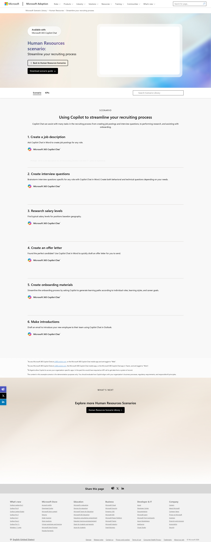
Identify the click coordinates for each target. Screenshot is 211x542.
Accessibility (173, 522)
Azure (139, 503)
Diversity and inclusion (176, 519)
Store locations (47, 519)
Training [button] (119, 4)
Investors (172, 515)
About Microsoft (174, 506)
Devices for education (81, 506)
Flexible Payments (47, 528)
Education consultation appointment (85, 515)
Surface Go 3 (14, 515)
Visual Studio (141, 525)
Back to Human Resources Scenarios (49, 63)
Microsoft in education (81, 503)
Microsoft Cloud (110, 503)
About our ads (179, 537)
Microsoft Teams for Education (83, 509)
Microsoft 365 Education (81, 512)
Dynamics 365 (109, 509)
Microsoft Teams (110, 519)
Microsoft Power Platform (113, 515)
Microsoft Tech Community (146, 515)
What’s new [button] (149, 4)
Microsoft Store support (49, 509)
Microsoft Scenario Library (36, 10)
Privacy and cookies (123, 537)
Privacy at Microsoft (175, 512)
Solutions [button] (94, 4)
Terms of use (136, 537)
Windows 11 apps (15, 525)
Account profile (47, 503)
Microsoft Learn (142, 512)
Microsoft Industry (111, 522)
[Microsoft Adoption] (37, 4)
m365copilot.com (60, 361)
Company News (174, 509)
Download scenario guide (41, 71)
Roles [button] (57, 4)
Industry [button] (81, 4)
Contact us (109, 537)
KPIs (47, 92)
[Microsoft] (12, 4)
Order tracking (46, 515)
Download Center (47, 506)
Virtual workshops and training (52, 522)
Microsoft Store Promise (49, 525)
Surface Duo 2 (14, 519)
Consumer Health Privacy (152, 537)
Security (171, 525)
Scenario (37, 92)
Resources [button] (107, 4)
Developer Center (143, 506)
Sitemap (88, 537)
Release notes (98, 537)
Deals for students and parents (84, 522)
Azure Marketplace (143, 519)
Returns (44, 512)
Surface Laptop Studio (17, 509)
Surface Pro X (14, 512)
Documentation (142, 509)
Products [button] (69, 4)
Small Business (110, 525)
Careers (171, 503)
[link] (3, 389)
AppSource (140, 522)
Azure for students (80, 525)
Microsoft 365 (109, 512)
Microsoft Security (111, 506)
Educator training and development (85, 519)
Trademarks (168, 537)
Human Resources (56, 10)
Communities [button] (134, 4)
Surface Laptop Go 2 (16, 503)
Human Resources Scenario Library (104, 410)
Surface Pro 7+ (15, 522)
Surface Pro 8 (14, 506)
